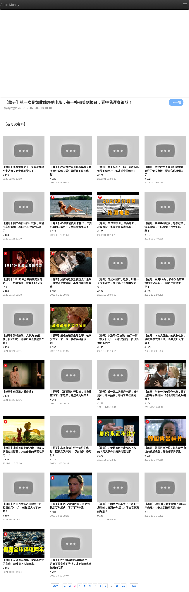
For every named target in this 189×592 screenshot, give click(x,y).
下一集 (176, 102)
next (133, 585)
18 (117, 585)
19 (123, 585)
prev (55, 585)
